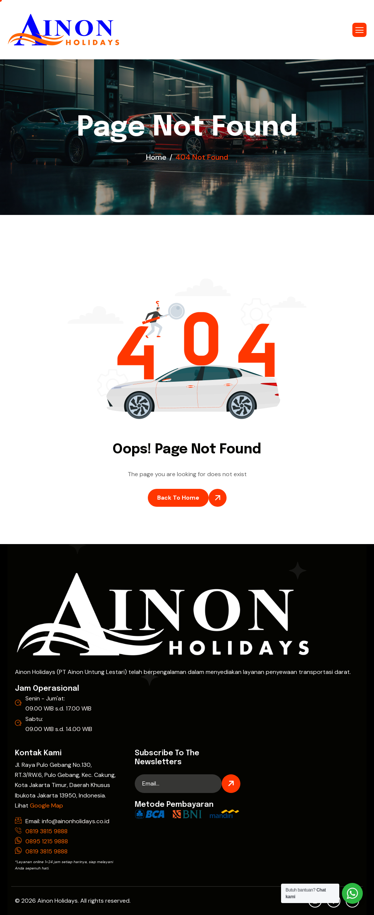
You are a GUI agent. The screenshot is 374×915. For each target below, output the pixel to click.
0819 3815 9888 (46, 831)
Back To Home (178, 498)
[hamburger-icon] (359, 30)
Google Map (46, 805)
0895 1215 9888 (46, 841)
